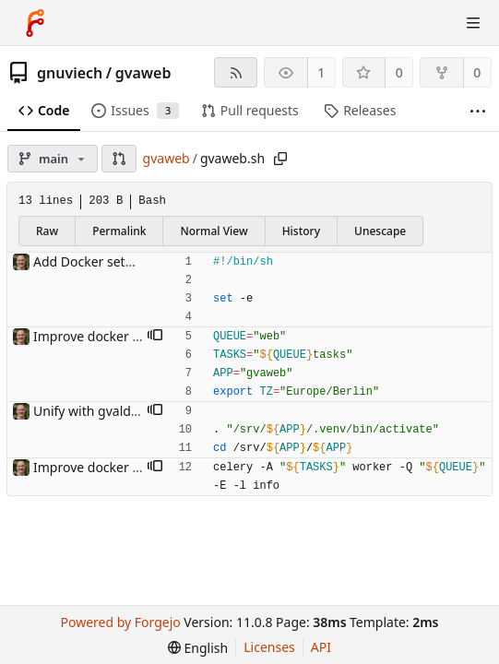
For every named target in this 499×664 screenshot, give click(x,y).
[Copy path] (280, 159)
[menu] (198, 648)
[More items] (478, 111)
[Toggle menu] (473, 23)
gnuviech (69, 73)
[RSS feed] (235, 72)
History (301, 231)
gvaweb (143, 73)
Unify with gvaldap (89, 411)
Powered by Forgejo (121, 622)
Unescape (380, 231)
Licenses (269, 647)
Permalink (119, 231)
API (321, 647)
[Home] (35, 23)
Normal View (213, 231)
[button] (119, 158)
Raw (47, 231)
